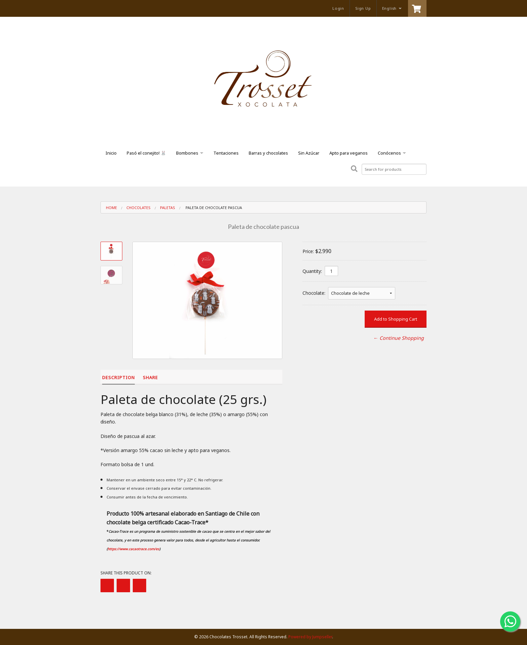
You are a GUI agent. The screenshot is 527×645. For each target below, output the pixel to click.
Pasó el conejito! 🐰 (146, 153)
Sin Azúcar (308, 153)
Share (150, 377)
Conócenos (389, 153)
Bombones (187, 153)
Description (118, 377)
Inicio (111, 153)
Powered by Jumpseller (310, 637)
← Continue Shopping (398, 338)
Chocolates (138, 207)
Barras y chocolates (268, 153)
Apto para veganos (348, 153)
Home (111, 207)
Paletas (167, 207)
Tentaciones (226, 153)
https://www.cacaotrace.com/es (133, 549)
